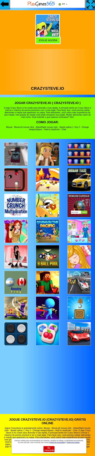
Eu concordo (49, 449)
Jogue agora (47, 40)
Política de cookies (73, 442)
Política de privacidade (57, 442)
